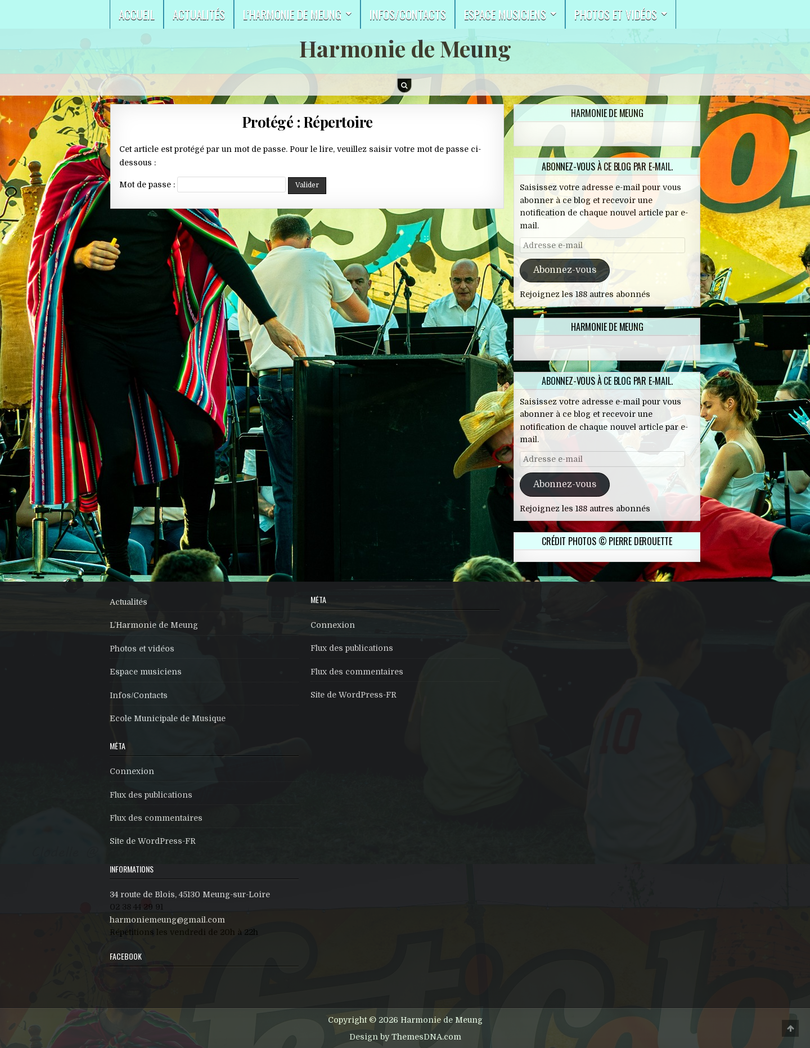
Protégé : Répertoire (307, 122)
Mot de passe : (202, 184)
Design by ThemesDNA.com (405, 1036)
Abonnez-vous (564, 270)
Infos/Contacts (408, 14)
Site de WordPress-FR (153, 840)
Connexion (132, 771)
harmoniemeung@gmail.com (167, 919)
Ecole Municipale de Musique (168, 718)
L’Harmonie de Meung (154, 624)
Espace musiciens (505, 14)
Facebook (126, 956)
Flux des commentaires (156, 817)
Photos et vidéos (615, 14)
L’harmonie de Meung (292, 14)
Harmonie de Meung (405, 48)
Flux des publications (151, 794)
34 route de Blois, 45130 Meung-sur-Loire (190, 894)
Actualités (199, 14)
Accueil (137, 14)
